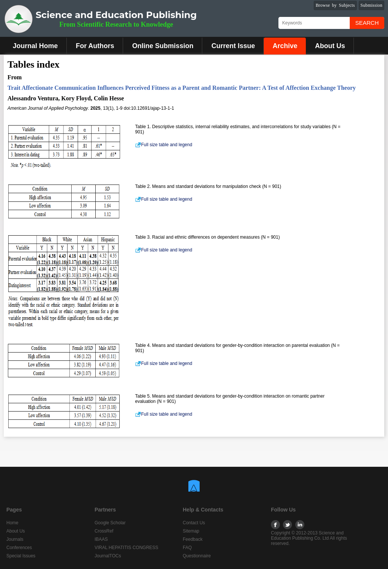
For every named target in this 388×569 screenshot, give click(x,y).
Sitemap (191, 531)
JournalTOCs (108, 555)
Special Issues (20, 555)
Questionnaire (197, 555)
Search (367, 23)
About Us (330, 46)
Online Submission (162, 46)
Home (12, 522)
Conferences (19, 547)
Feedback (193, 539)
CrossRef (104, 531)
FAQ (187, 547)
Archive (284, 46)
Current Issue (233, 46)
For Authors (95, 46)
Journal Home (35, 46)
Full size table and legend (163, 144)
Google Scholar (110, 522)
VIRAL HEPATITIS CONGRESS (126, 547)
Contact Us (194, 522)
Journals (14, 539)
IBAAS (101, 539)
